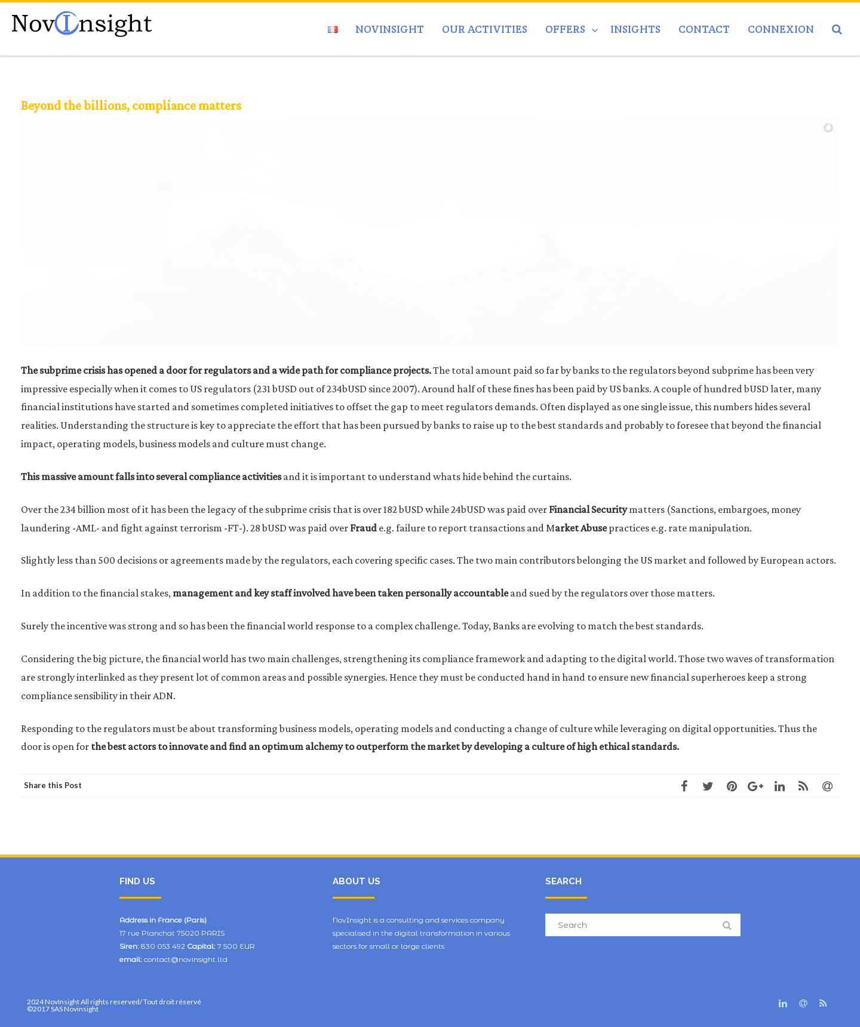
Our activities (484, 29)
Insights (635, 29)
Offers (565, 29)
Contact (704, 29)
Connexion (781, 29)
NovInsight (389, 29)
